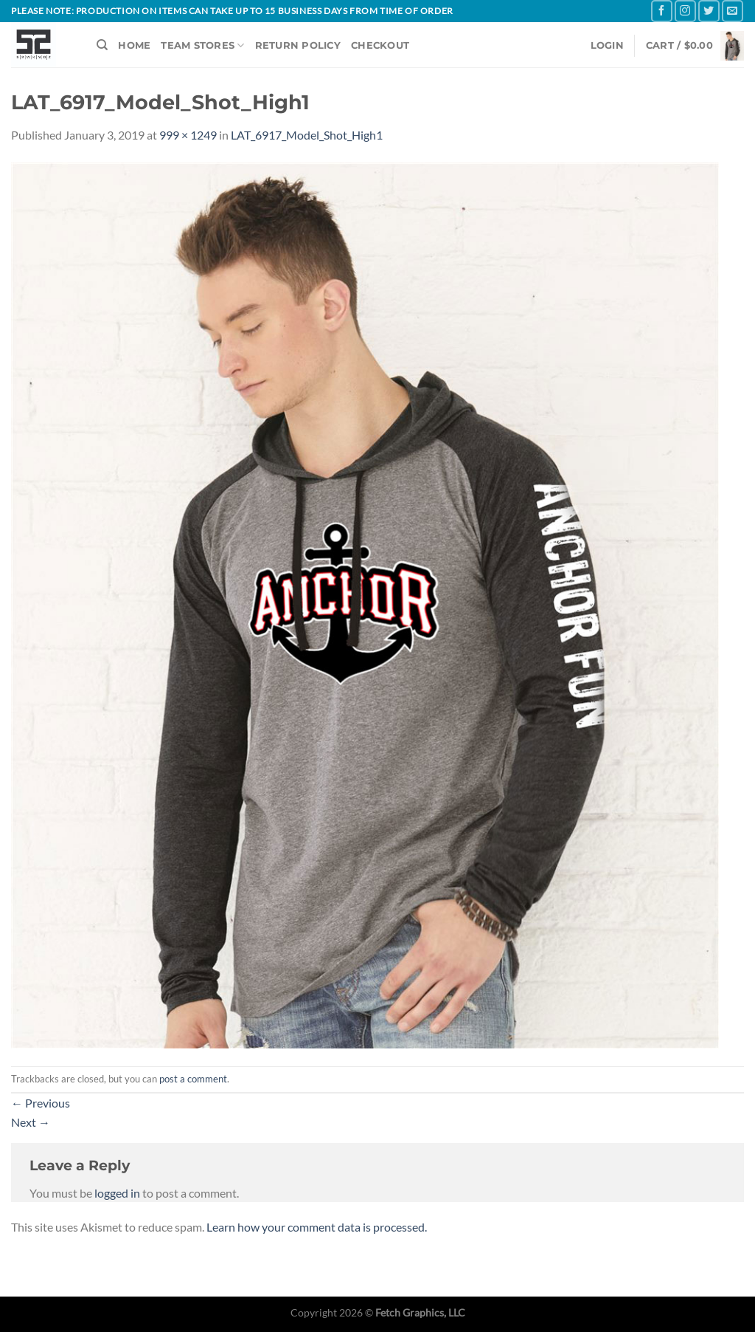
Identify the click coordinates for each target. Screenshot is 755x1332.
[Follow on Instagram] (685, 10)
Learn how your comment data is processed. (316, 1227)
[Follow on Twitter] (709, 10)
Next (30, 1122)
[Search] (102, 45)
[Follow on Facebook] (661, 10)
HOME (134, 45)
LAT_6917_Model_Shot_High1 (307, 135)
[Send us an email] (732, 10)
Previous (40, 1103)
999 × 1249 (188, 135)
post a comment (193, 1079)
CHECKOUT (380, 45)
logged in (117, 1193)
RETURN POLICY (298, 45)
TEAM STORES (202, 45)
